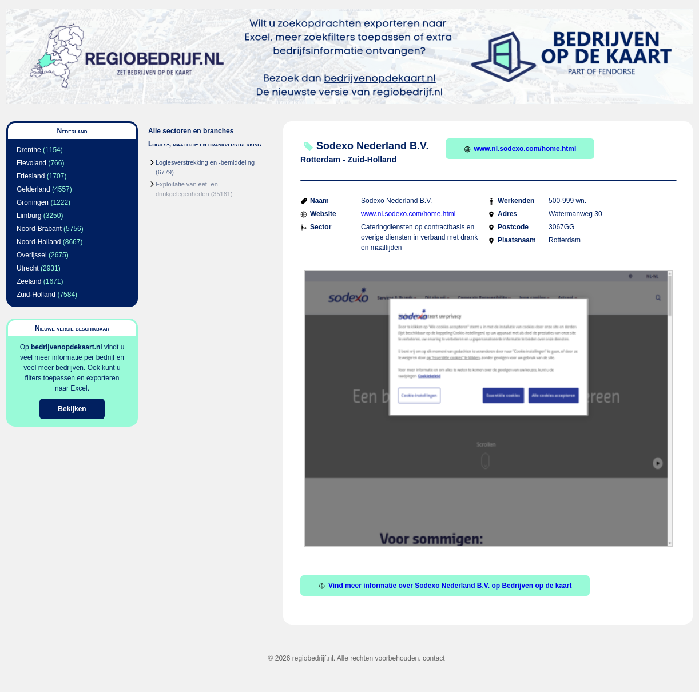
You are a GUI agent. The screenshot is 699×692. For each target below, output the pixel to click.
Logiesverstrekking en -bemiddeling (205, 162)
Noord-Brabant (39, 229)
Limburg (29, 216)
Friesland (31, 176)
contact (434, 658)
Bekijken (72, 409)
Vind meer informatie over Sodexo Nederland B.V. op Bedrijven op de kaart (445, 586)
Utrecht (28, 268)
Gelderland (33, 189)
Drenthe (29, 150)
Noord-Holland (39, 242)
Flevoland (31, 163)
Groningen (33, 202)
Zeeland (29, 281)
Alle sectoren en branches (190, 131)
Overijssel (32, 255)
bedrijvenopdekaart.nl (66, 347)
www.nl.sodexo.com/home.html (520, 149)
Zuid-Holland (36, 295)
